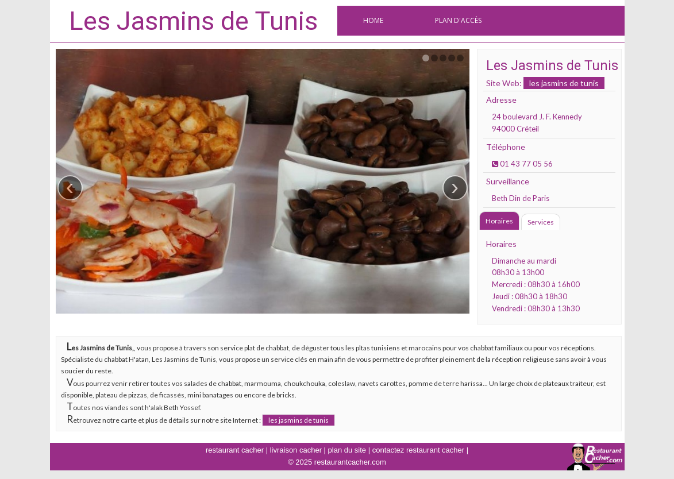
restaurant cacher (235, 450)
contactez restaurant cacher (418, 450)
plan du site (347, 450)
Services (540, 222)
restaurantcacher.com (350, 462)
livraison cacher (296, 450)
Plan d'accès (458, 20)
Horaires (499, 221)
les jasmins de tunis (564, 83)
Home (373, 20)
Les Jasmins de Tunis (193, 21)
